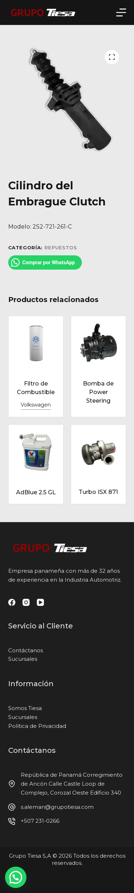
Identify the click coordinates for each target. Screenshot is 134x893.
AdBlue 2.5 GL (36, 492)
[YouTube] (40, 602)
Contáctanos (25, 650)
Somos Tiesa (25, 708)
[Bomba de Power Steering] (98, 343)
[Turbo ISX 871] (98, 452)
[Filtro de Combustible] (36, 343)
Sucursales (22, 658)
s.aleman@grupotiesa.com (57, 806)
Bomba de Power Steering (98, 392)
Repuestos (60, 247)
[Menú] (121, 12)
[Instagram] (26, 602)
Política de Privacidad (37, 726)
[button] (15, 877)
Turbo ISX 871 (98, 492)
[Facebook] (11, 602)
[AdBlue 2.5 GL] (36, 452)
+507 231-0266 (40, 820)
